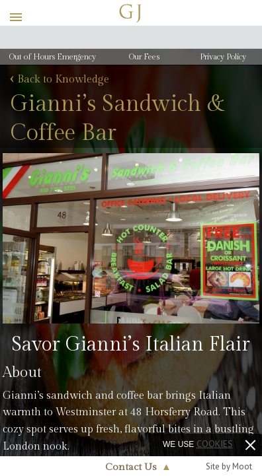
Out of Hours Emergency (52, 56)
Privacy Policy (223, 56)
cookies (214, 444)
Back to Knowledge (59, 80)
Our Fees (144, 56)
